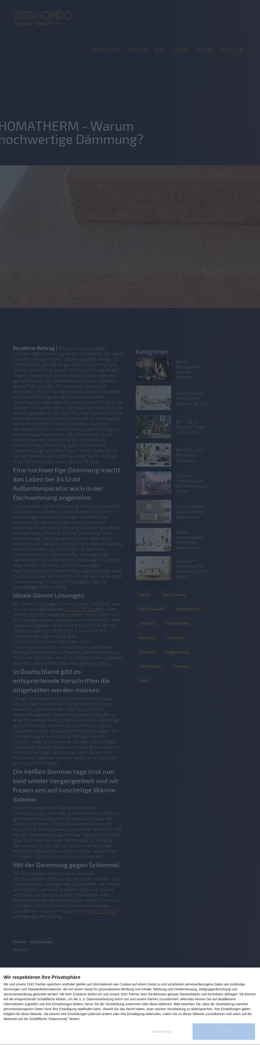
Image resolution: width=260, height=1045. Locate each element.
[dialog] (130, 1006)
